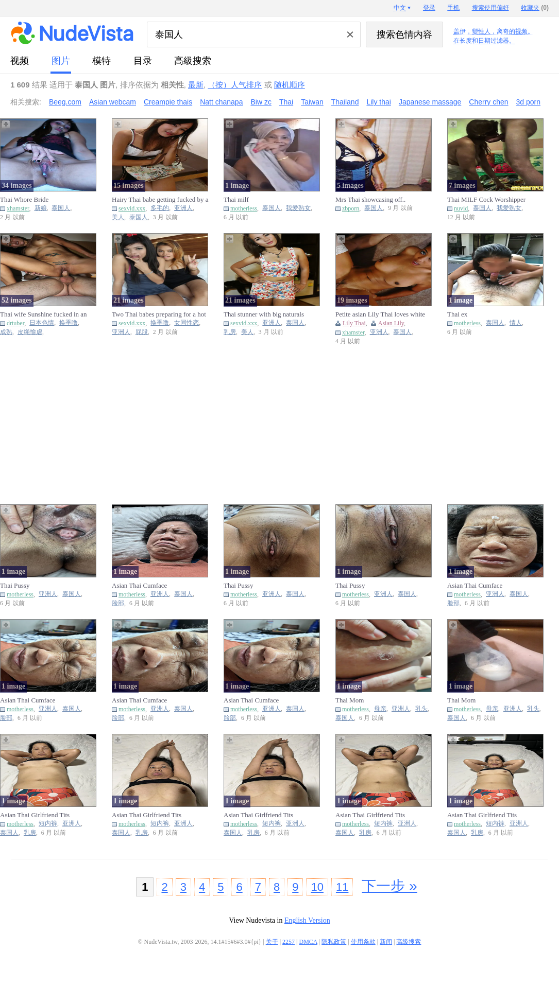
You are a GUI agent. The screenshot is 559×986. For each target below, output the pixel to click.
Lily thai (378, 102)
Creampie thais (168, 102)
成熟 (6, 332)
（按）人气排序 (235, 84)
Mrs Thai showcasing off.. (370, 199)
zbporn (350, 208)
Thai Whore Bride (24, 199)
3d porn (528, 102)
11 (342, 887)
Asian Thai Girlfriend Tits (35, 815)
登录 (429, 7)
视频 (19, 61)
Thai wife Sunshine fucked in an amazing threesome (43, 314)
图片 (61, 61)
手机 (453, 7)
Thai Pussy (14, 585)
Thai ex (457, 314)
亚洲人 (183, 208)
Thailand (345, 102)
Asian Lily (391, 323)
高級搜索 (192, 61)
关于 (272, 941)
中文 (400, 7)
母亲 (380, 709)
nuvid (461, 208)
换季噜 (68, 323)
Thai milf (236, 199)
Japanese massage (430, 102)
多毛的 (159, 208)
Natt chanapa (221, 102)
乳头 (421, 709)
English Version (307, 920)
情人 (516, 323)
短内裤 (48, 823)
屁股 (141, 332)
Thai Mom (349, 700)
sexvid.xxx (131, 208)
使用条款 (363, 941)
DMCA (308, 941)
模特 (101, 61)
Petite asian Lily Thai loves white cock (380, 314)
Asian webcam (112, 102)
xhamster (18, 208)
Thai (286, 102)
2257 (288, 941)
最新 (196, 84)
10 (317, 887)
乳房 (230, 332)
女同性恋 (186, 323)
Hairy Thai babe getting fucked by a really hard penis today (160, 200)
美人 (118, 217)
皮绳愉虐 (30, 332)
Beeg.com (65, 102)
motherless (243, 208)
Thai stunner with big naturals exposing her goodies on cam (264, 314)
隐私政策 (333, 941)
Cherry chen (488, 102)
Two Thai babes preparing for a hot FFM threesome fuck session (159, 314)
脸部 (118, 603)
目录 (142, 61)
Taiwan (312, 102)
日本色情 (41, 323)
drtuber (15, 323)
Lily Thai (354, 323)
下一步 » (389, 886)
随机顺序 (289, 84)
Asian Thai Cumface (139, 585)
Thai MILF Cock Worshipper (486, 199)
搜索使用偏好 (490, 7)
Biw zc (260, 102)
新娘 (41, 208)
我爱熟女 (298, 208)
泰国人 (61, 208)
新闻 (386, 941)
